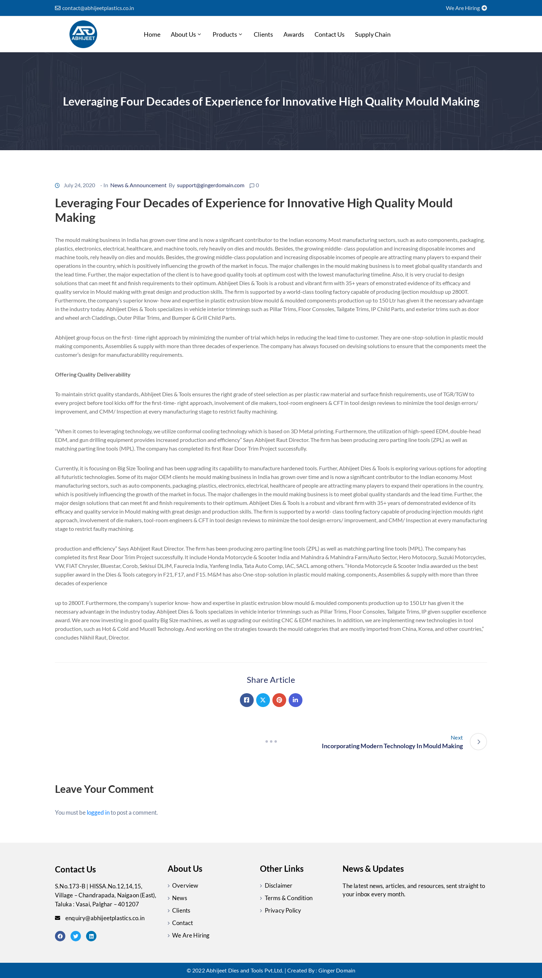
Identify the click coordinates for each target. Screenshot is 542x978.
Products (228, 34)
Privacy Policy (283, 910)
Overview (185, 885)
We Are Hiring (191, 935)
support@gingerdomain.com (210, 185)
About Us (186, 34)
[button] (94, 8)
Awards (293, 34)
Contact (182, 922)
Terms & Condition (288, 898)
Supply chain (373, 34)
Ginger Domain (337, 970)
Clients (263, 34)
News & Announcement (138, 185)
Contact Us (330, 34)
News (179, 898)
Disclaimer (279, 885)
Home (152, 34)
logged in (98, 812)
